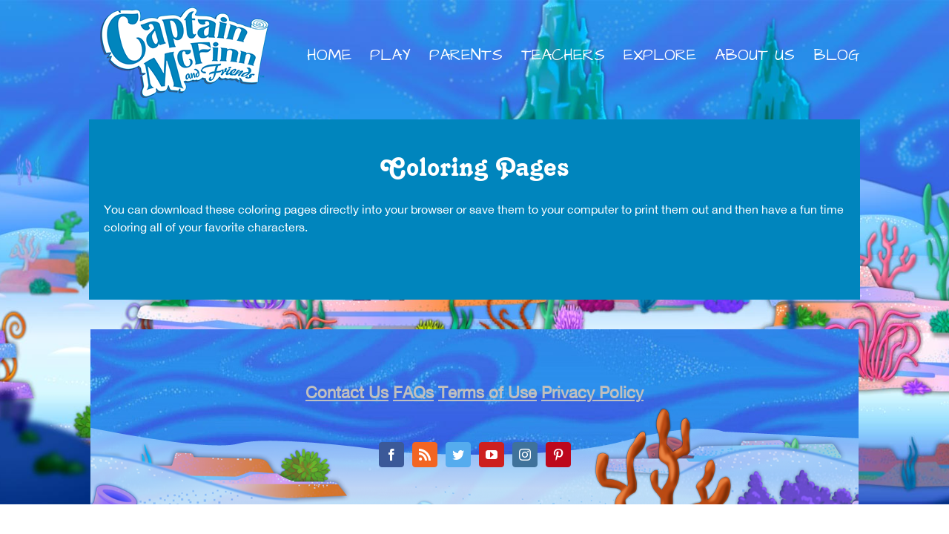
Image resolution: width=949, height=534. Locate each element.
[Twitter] (458, 454)
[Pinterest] (558, 454)
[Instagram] (525, 454)
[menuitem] (338, 55)
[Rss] (424, 454)
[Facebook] (391, 454)
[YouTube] (491, 454)
